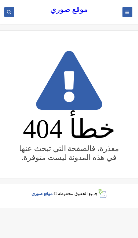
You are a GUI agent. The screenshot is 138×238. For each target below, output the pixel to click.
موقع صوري (69, 9)
